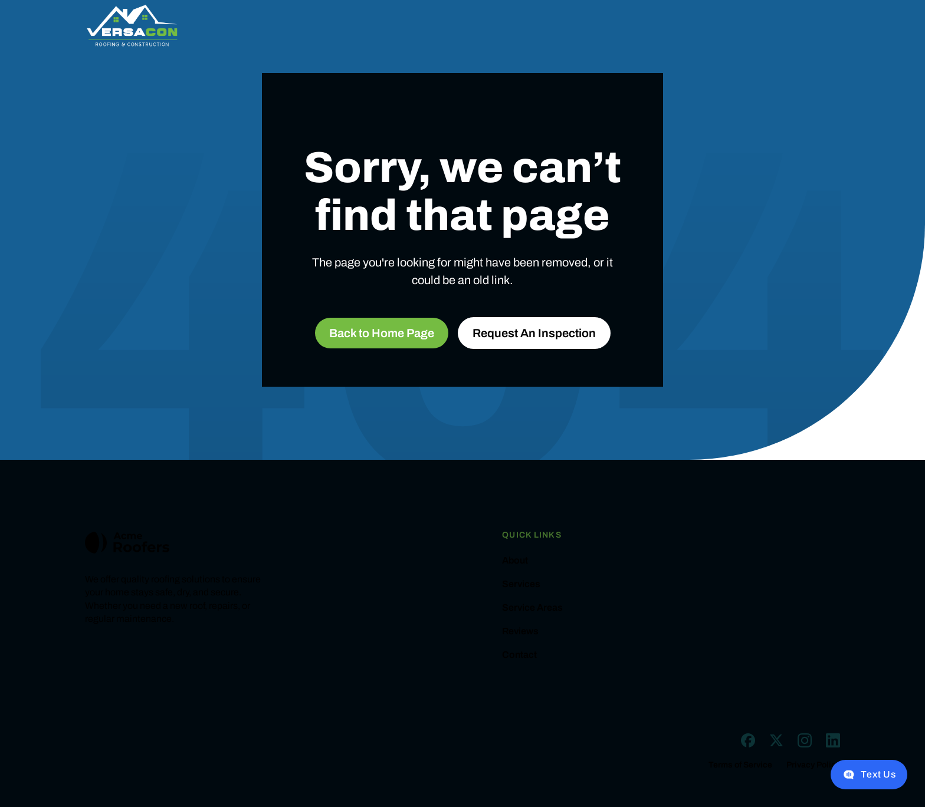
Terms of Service (740, 765)
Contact (519, 655)
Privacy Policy (813, 765)
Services (521, 584)
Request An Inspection (534, 333)
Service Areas (532, 607)
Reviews (520, 631)
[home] (132, 26)
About (515, 560)
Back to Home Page (381, 333)
